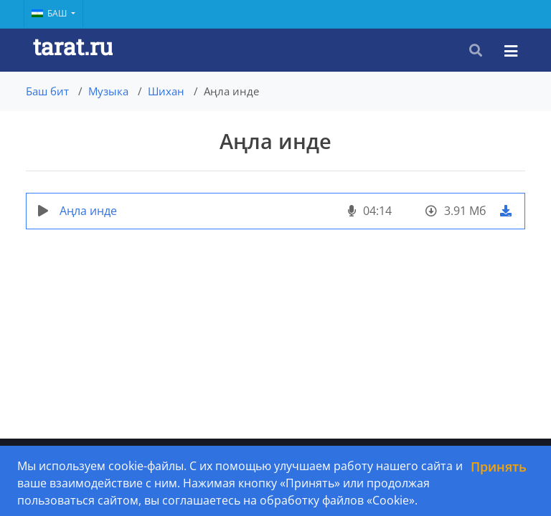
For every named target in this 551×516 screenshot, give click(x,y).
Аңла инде (88, 211)
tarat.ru (73, 46)
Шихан (166, 91)
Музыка (108, 91)
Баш (50, 13)
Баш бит (47, 91)
